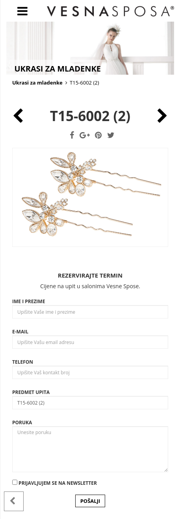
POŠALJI (90, 500)
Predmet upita (31, 392)
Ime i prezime (28, 301)
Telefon (22, 362)
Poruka (22, 422)
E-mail (20, 331)
